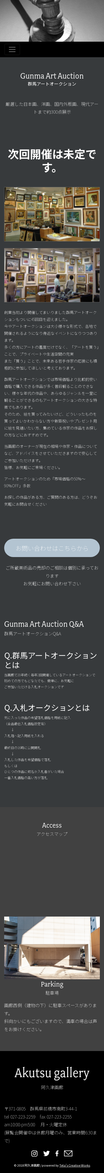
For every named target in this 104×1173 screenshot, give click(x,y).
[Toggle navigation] (12, 49)
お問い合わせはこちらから (52, 547)
